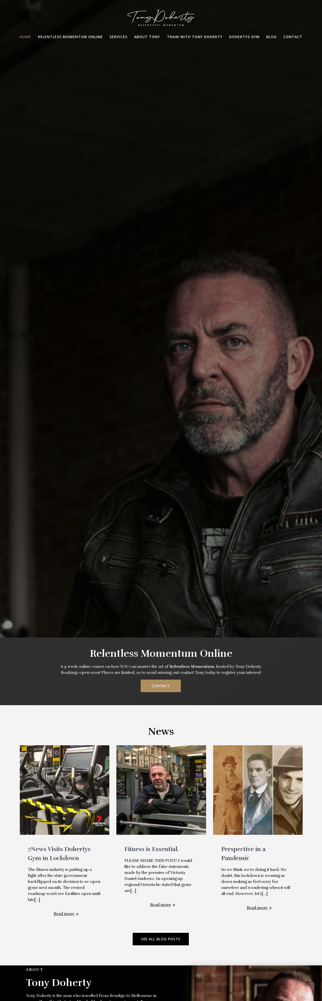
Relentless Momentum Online (70, 37)
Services (118, 37)
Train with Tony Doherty (194, 37)
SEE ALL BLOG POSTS (160, 528)
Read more (64, 502)
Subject (161, 898)
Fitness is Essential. (151, 438)
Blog (271, 37)
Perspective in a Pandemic (243, 442)
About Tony (147, 37)
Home (25, 37)
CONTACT (160, 274)
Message (161, 938)
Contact (292, 37)
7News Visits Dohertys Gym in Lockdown (59, 442)
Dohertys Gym (244, 37)
